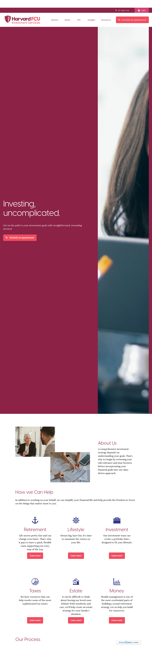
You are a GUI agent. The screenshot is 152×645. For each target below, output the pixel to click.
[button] (54, 12)
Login (142, 3)
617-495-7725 (122, 3)
